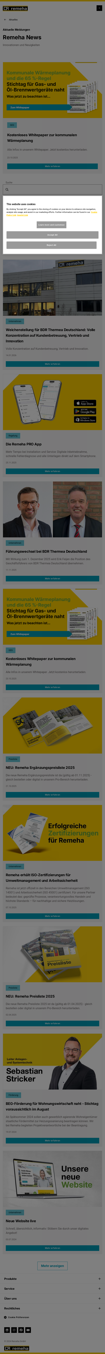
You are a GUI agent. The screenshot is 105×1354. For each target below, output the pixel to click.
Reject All (51, 245)
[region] (52, 224)
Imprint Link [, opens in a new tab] (22, 215)
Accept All (52, 235)
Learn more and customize (51, 224)
